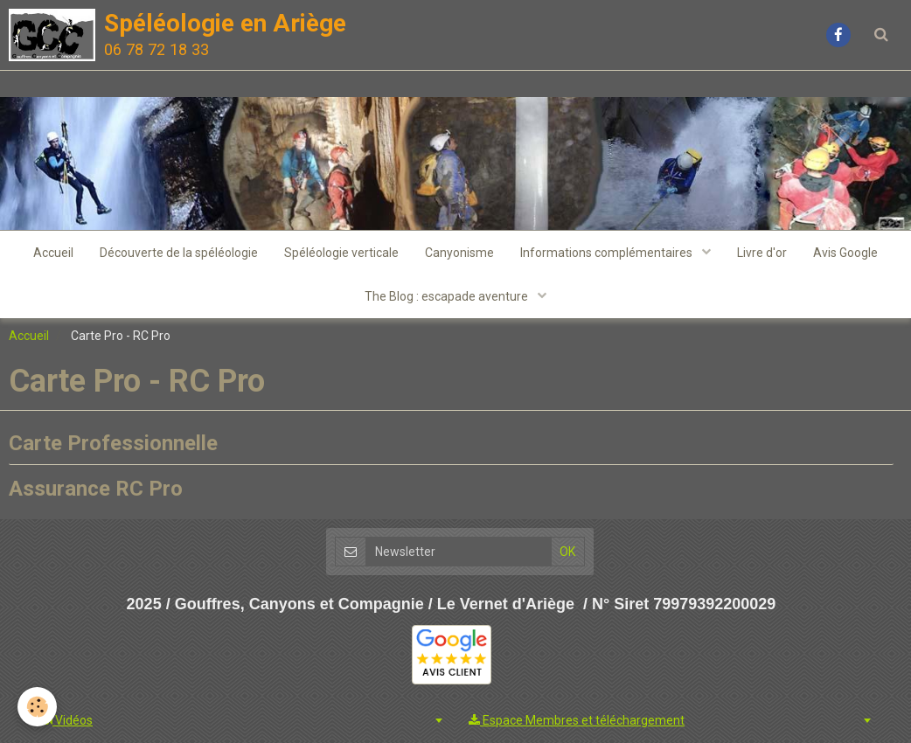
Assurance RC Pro (96, 488)
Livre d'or (762, 253)
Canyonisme (459, 253)
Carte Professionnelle (113, 442)
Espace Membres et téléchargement (577, 720)
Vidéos (66, 720)
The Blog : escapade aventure (448, 296)
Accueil (53, 253)
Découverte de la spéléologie (179, 253)
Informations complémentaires (607, 253)
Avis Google (845, 253)
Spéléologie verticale (341, 253)
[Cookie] (37, 706)
